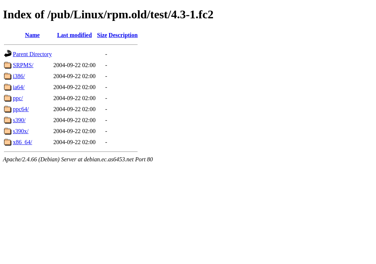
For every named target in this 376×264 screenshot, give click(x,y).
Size (102, 35)
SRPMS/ (23, 65)
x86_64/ (22, 142)
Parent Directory (32, 54)
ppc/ (18, 98)
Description (123, 35)
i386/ (19, 76)
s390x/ (21, 131)
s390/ (19, 120)
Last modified (74, 35)
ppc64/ (21, 109)
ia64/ (19, 87)
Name (32, 35)
